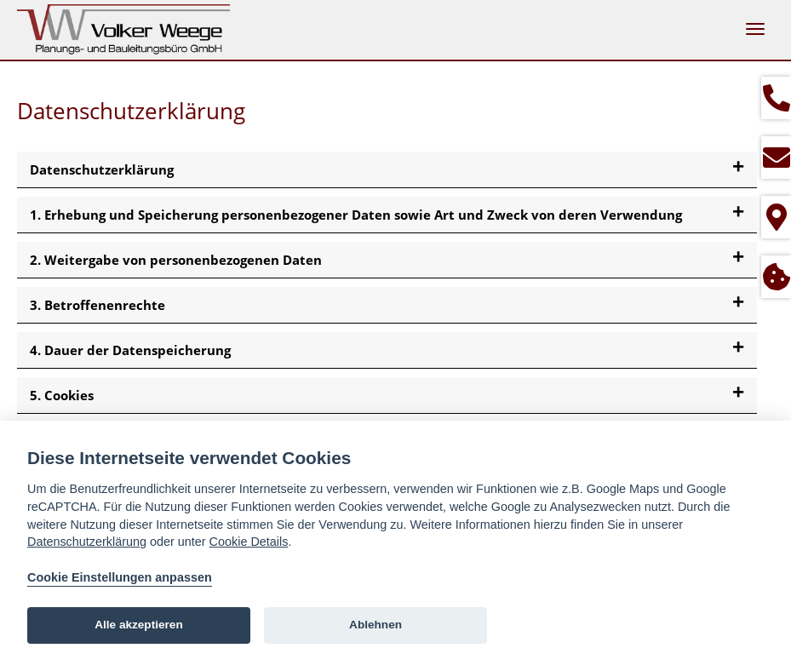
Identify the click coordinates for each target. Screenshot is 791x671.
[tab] (387, 170)
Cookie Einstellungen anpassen (119, 577)
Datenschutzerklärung (86, 541)
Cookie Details (249, 541)
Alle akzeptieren (139, 624)
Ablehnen (375, 624)
